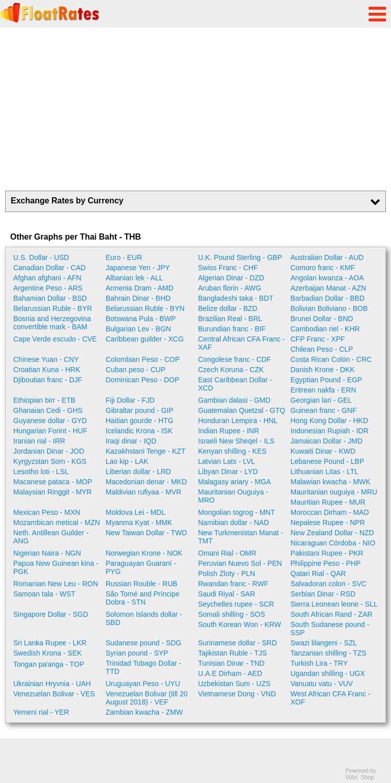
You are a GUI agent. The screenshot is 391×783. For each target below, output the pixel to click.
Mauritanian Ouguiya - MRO (233, 496)
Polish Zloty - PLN (226, 573)
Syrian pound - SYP (137, 653)
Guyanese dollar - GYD (50, 420)
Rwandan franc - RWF (233, 584)
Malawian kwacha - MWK (331, 482)
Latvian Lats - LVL (226, 461)
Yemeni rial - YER (41, 712)
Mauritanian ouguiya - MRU (334, 492)
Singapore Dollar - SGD (50, 614)
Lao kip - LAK (127, 461)
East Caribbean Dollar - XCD (235, 384)
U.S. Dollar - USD (41, 257)
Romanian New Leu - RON (55, 584)
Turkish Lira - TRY (319, 663)
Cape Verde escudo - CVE (55, 339)
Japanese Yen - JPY (138, 268)
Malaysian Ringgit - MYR (52, 492)
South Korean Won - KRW (239, 624)
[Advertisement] (195, 109)
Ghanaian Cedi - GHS (47, 410)
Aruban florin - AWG (229, 288)
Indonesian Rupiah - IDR (330, 431)
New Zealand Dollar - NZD (332, 533)
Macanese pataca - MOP (52, 482)
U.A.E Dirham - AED (230, 673)
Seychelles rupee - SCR (236, 604)
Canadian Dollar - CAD (49, 268)
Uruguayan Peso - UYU (143, 684)
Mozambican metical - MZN (56, 522)
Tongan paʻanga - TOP (48, 664)
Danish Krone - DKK (323, 370)
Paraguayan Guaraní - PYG (141, 567)
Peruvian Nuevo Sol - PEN (240, 563)
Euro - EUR (124, 257)
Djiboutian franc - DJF (47, 380)
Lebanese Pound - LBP (328, 461)
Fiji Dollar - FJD (130, 400)
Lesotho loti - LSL (41, 471)
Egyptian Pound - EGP (326, 380)
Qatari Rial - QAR (318, 573)
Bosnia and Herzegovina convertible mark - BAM (52, 323)
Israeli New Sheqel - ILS (236, 441)
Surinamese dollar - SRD (237, 643)
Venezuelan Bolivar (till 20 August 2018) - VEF (147, 698)
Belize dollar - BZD (228, 308)
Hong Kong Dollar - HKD (330, 420)
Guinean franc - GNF (324, 410)
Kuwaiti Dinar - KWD (323, 451)
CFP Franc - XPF (318, 339)
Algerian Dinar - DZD (231, 278)
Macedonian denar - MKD (146, 482)
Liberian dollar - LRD (138, 471)
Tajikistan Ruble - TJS (232, 653)
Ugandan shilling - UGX (328, 673)
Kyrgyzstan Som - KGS (50, 461)
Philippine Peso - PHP (326, 563)
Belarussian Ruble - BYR (52, 308)
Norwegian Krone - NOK (144, 553)
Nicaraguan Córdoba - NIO (333, 543)
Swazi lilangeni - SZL (324, 643)
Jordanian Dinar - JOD (48, 451)
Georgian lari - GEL (321, 400)
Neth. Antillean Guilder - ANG (51, 537)
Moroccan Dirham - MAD (330, 512)
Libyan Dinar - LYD (228, 471)
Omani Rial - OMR (227, 553)
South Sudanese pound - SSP (330, 628)
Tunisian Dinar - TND (231, 663)
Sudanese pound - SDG (144, 643)
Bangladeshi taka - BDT (235, 298)
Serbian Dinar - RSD (323, 594)
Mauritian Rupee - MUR (328, 502)
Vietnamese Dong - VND (237, 694)
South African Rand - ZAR (332, 614)
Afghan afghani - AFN (47, 278)
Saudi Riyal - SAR (226, 594)
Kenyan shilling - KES (232, 451)
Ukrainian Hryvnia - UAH (52, 684)
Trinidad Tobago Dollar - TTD (144, 667)
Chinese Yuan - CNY (46, 359)
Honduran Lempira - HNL (237, 420)
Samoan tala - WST (44, 594)
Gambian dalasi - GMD (234, 400)
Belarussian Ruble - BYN (145, 308)
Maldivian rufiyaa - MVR (144, 492)
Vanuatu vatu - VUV (322, 684)
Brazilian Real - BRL (230, 319)
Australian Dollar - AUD (327, 257)
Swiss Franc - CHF (228, 268)
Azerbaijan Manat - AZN (329, 288)
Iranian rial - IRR (39, 441)
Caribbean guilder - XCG (145, 339)
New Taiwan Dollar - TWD (146, 533)
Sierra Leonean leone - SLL (334, 604)
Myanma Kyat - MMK (139, 522)
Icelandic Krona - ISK (139, 431)
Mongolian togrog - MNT (236, 512)
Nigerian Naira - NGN (47, 553)
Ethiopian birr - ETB (44, 400)
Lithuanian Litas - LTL (325, 471)
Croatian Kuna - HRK (46, 370)
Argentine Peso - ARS (47, 288)
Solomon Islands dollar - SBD (144, 618)
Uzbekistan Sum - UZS (234, 684)
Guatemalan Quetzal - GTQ (241, 410)
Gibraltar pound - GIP (140, 410)
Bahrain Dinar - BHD (138, 298)
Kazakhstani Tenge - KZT (146, 451)
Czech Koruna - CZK (231, 370)
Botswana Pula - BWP (141, 319)
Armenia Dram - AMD (140, 288)
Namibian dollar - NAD (233, 522)
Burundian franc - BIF (232, 329)
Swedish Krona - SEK (47, 653)
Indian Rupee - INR (228, 431)
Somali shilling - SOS (231, 614)
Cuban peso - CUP (136, 370)
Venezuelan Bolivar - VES (54, 694)
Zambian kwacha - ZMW (144, 712)
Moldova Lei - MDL (136, 512)
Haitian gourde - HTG (140, 420)
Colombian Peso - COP (143, 359)
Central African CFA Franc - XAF (241, 343)
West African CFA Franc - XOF (331, 698)
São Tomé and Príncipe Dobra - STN (143, 598)
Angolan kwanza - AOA (327, 278)
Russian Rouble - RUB (142, 584)
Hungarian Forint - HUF (50, 431)
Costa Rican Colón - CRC (331, 359)
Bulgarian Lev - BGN (138, 329)
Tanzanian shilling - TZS (329, 653)
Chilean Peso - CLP (322, 349)
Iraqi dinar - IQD (131, 441)
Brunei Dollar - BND (322, 319)
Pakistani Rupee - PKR (327, 553)
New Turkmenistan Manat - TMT (240, 537)
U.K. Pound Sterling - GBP (240, 257)
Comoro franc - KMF (323, 268)
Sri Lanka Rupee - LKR (50, 643)
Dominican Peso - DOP (143, 380)
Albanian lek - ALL (134, 278)
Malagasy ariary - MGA (234, 482)
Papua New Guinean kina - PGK (55, 567)
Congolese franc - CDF (234, 359)
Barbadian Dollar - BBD (328, 298)
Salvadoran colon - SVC (329, 584)
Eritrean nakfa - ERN (323, 390)
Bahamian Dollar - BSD (50, 298)
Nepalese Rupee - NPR (328, 522)
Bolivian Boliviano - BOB (329, 308)
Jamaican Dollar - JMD (327, 441)
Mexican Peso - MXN (46, 512)
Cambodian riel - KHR (325, 329)
